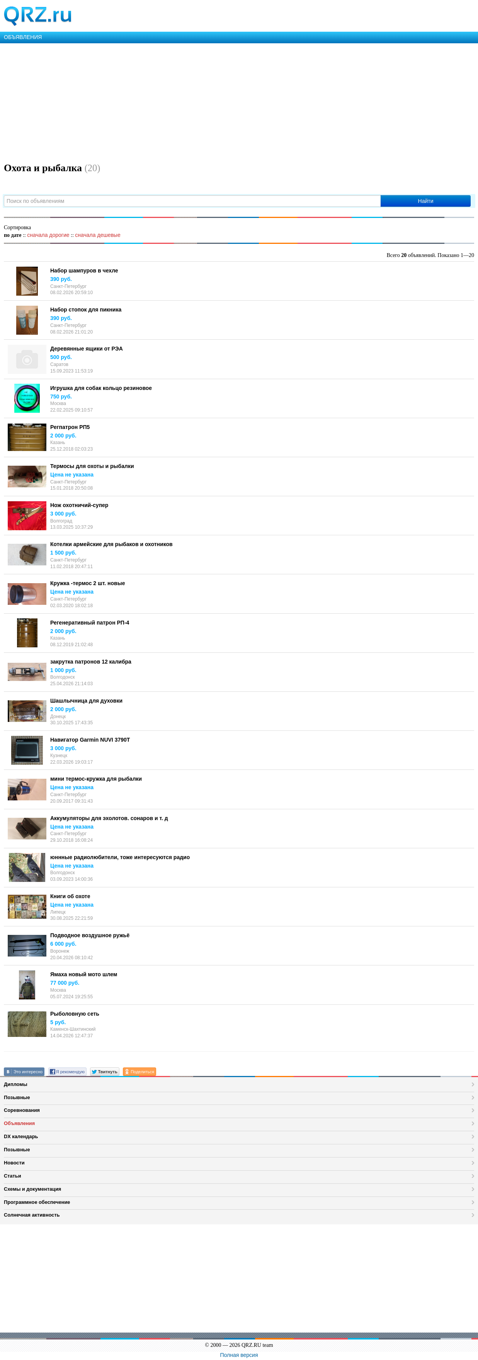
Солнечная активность (32, 1215)
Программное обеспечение (37, 1202)
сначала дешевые (97, 235)
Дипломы (15, 1084)
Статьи (12, 1176)
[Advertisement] (232, 101)
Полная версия (239, 1355)
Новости (14, 1163)
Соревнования (22, 1110)
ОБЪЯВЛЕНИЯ (23, 37)
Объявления (19, 1123)
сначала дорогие (48, 235)
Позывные (17, 1097)
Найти (426, 201)
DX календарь (21, 1136)
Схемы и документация (32, 1189)
